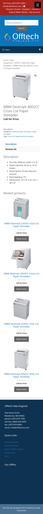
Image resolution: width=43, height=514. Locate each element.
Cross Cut (11, 136)
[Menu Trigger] (38, 5)
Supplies (26, 9)
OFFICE (17, 63)
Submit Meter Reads (18, 12)
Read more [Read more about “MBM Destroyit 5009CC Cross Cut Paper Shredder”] (21, 289)
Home (5, 60)
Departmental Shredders (24, 136)
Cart (6, 456)
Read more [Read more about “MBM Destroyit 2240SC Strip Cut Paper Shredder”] (21, 339)
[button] (35, 76)
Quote (17, 9)
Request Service (12, 445)
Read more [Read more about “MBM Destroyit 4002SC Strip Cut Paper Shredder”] (21, 389)
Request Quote (11, 442)
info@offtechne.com (12, 6)
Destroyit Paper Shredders (21, 131)
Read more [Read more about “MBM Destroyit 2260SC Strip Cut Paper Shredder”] (21, 238)
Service (35, 9)
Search (21, 28)
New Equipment (8, 61)
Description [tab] (11, 144)
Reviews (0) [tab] (11, 149)
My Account (34, 12)
